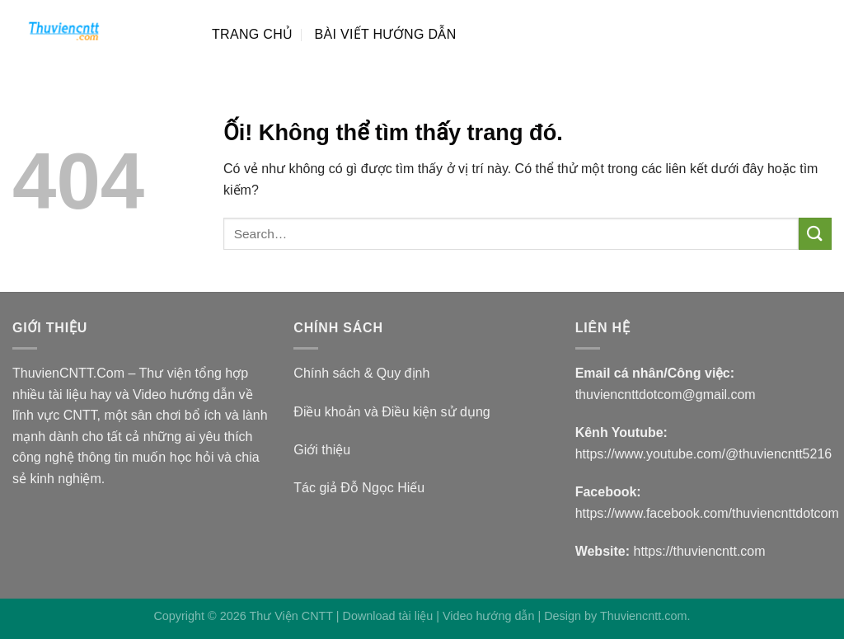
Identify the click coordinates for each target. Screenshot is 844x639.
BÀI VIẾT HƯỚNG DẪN (385, 34)
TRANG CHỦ (252, 34)
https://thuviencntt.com (700, 551)
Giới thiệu (321, 450)
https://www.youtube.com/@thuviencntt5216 (703, 454)
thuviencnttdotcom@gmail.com (665, 395)
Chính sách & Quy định (361, 373)
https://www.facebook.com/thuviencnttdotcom (707, 513)
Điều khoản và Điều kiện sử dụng (391, 412)
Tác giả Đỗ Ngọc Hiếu (358, 488)
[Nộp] (815, 234)
